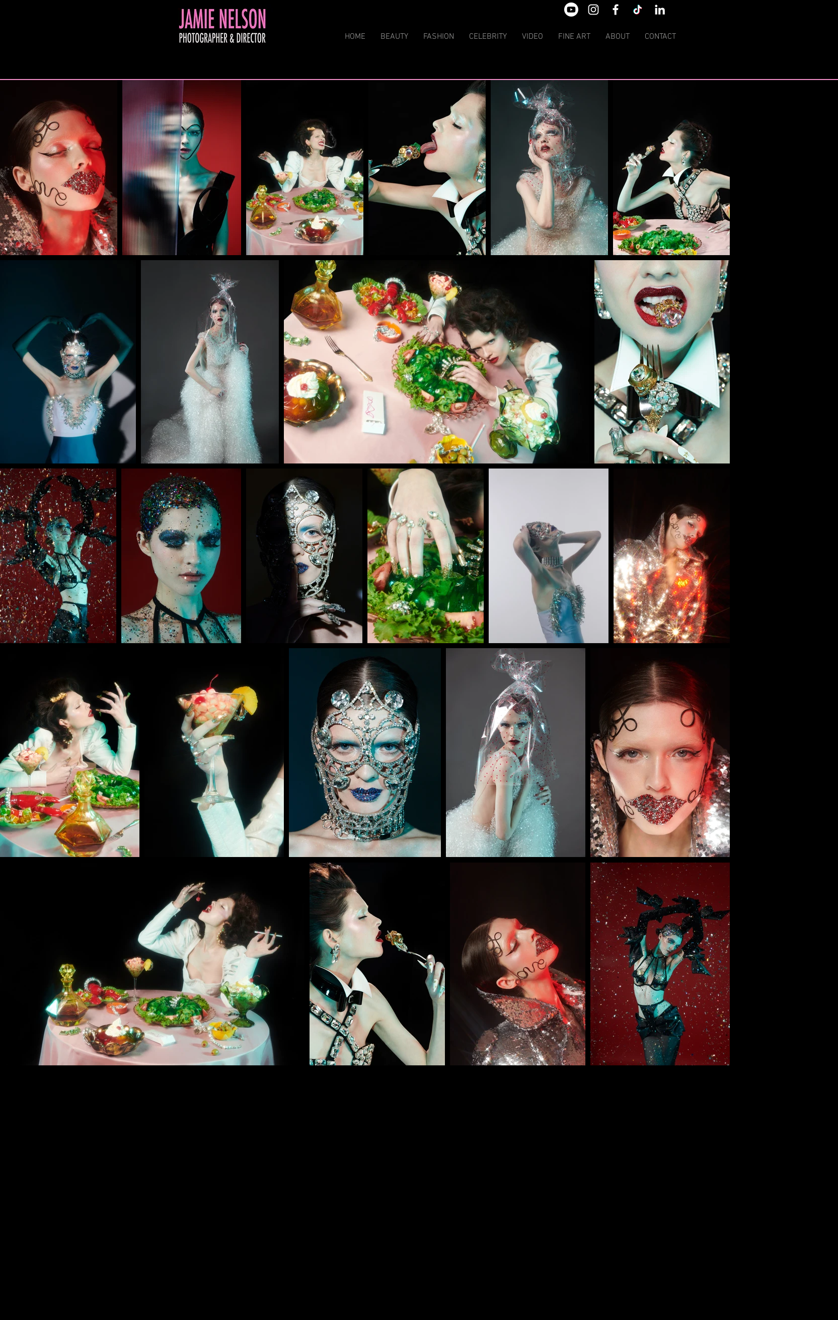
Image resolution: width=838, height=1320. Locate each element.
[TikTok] (638, 10)
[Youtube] (571, 10)
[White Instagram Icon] (593, 10)
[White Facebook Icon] (615, 10)
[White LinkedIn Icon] (660, 10)
